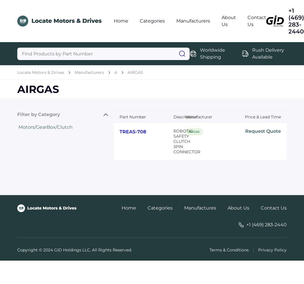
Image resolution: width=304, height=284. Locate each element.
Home (121, 21)
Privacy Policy (272, 250)
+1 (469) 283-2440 (296, 21)
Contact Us (274, 208)
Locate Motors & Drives (40, 72)
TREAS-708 (133, 131)
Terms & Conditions (229, 250)
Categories (152, 21)
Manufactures (200, 208)
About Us (238, 208)
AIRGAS (135, 72)
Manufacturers (193, 21)
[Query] (103, 54)
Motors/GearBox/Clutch (45, 127)
